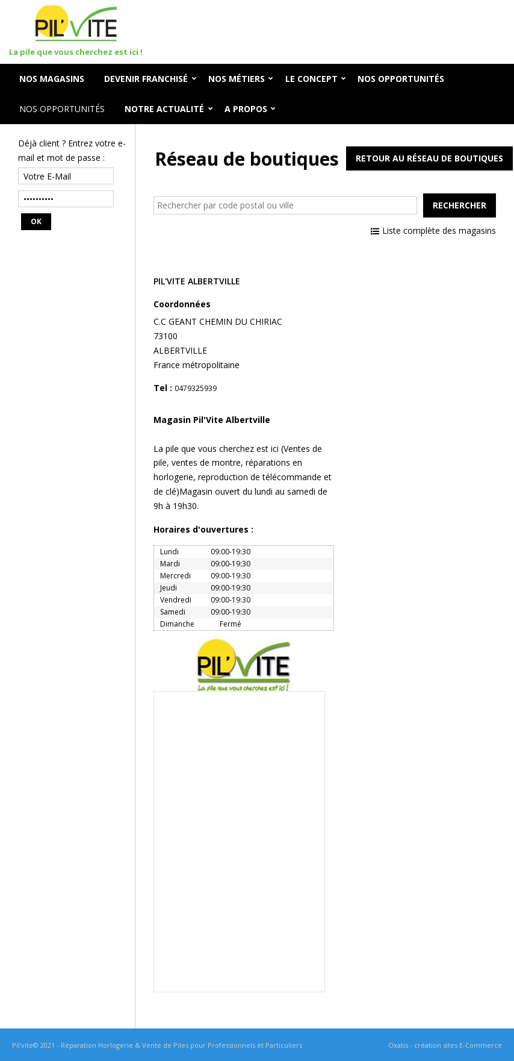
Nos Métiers (236, 78)
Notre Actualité (164, 108)
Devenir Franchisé (146, 78)
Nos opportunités (62, 108)
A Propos (245, 108)
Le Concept (311, 78)
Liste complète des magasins (439, 230)
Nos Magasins (51, 78)
